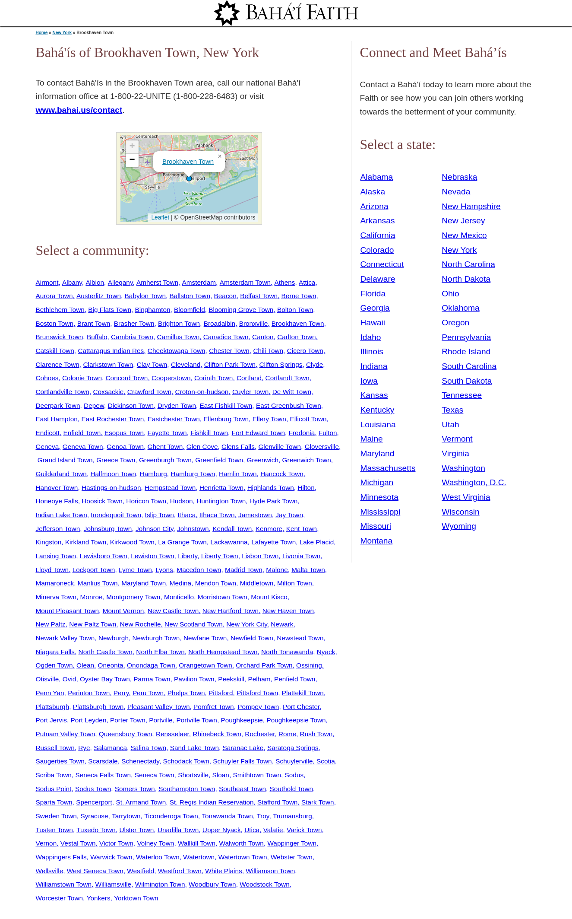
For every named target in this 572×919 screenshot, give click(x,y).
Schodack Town (186, 761)
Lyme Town (135, 569)
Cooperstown (171, 378)
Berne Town (298, 295)
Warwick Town (111, 857)
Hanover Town (57, 487)
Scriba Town (54, 775)
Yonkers (99, 898)
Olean (85, 665)
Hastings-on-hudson (111, 487)
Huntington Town (221, 501)
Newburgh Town (156, 638)
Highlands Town (270, 487)
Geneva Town (83, 446)
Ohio (450, 293)
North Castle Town (106, 651)
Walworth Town (241, 843)
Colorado (377, 249)
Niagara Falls (55, 651)
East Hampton (57, 419)
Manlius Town (98, 583)
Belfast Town (259, 295)
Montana (376, 540)
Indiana (374, 366)
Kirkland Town (85, 542)
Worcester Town (59, 898)
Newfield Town (252, 638)
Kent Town (301, 528)
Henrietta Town (221, 487)
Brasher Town (134, 323)
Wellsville (49, 870)
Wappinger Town (291, 843)
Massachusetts (388, 468)
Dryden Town (177, 405)
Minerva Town (56, 597)
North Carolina (468, 264)
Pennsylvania (466, 337)
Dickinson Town (131, 405)
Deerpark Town (58, 405)
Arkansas (377, 220)
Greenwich (262, 460)
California (377, 235)
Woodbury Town (212, 884)
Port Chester (301, 706)
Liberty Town (219, 556)
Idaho (370, 337)
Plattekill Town (303, 692)
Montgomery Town (133, 597)
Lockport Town (94, 569)
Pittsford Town (257, 692)
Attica (307, 282)
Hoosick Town (102, 501)
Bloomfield (189, 309)
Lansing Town (56, 556)
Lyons (164, 569)
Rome (287, 734)
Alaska (373, 191)
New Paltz (51, 624)
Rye (84, 747)
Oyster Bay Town (105, 679)
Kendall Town (232, 528)
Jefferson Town (58, 528)
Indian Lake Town (61, 514)
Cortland (249, 378)
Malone (277, 569)
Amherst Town (157, 282)
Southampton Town (186, 788)
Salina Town (149, 747)
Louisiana (378, 424)
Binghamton (153, 309)
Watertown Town (242, 857)
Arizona (374, 206)
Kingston (49, 542)
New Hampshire (471, 206)
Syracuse (94, 816)
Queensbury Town (125, 734)
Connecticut (382, 264)
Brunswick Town (59, 336)
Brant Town (94, 323)
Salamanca (110, 747)
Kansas (374, 395)
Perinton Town (89, 692)
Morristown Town (222, 597)
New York (62, 32)
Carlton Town (296, 336)
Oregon (455, 322)
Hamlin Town (238, 473)
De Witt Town (291, 391)
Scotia (325, 761)
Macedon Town (199, 569)
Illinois (371, 351)
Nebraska (459, 176)
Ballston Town (190, 295)
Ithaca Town (217, 514)
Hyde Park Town (274, 501)
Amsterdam (199, 282)
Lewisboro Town (103, 556)
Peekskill (231, 679)
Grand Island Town (65, 460)
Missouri (375, 526)
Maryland (377, 453)
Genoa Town (125, 446)
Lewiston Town (152, 556)
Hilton (305, 487)
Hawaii (373, 322)
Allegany (120, 282)
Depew (94, 405)
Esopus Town (124, 432)
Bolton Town (295, 309)
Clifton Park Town (230, 364)
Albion (94, 282)
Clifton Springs (281, 364)
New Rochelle (140, 624)
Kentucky (377, 409)
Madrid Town (243, 569)
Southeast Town (242, 788)
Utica (251, 829)
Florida (373, 293)
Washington (463, 468)
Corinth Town (213, 378)
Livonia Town (301, 556)
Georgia (375, 307)
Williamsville (113, 884)
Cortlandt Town (287, 378)
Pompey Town (258, 706)
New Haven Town (288, 610)
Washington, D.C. (474, 482)
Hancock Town (281, 473)
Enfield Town (82, 432)
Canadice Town (226, 336)
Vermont (457, 438)
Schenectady (140, 761)
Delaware (377, 278)
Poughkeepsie (241, 720)
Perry (121, 692)
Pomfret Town (213, 706)
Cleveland (185, 364)
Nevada (456, 191)
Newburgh (113, 638)
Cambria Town (132, 336)
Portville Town (196, 720)
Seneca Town (154, 775)
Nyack (326, 651)
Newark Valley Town (65, 638)
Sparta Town (54, 802)
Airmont (47, 282)
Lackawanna (228, 542)
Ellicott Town (308, 419)
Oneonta (110, 665)
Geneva (47, 446)
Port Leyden (89, 720)
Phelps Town (186, 692)
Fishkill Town (209, 432)
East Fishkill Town (226, 405)
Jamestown (255, 514)
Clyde (314, 364)
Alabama (376, 176)
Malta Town (308, 569)
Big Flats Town (109, 309)
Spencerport (94, 802)
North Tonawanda (287, 651)
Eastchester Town (174, 419)
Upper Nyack (221, 829)
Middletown (257, 583)
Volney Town (155, 843)
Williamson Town (270, 870)
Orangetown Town (205, 665)
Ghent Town (165, 446)
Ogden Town (54, 665)
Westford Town (180, 870)
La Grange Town (182, 542)
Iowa (369, 380)
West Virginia (466, 497)
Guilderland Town (61, 473)
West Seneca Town (95, 870)
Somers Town (135, 788)
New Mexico (464, 235)
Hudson (181, 501)
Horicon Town (146, 501)
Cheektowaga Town (176, 350)
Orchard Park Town (264, 665)
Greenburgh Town (165, 460)
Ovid (69, 679)
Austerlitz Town (98, 295)
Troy (262, 816)
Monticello (179, 597)
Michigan (377, 482)
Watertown (199, 857)
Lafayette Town (273, 542)
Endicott (48, 432)
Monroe (91, 597)
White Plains (223, 870)
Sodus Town (93, 788)
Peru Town (148, 692)
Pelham (259, 679)
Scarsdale (102, 761)
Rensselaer (172, 734)
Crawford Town (149, 391)
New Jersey (463, 220)
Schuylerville (294, 761)
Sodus (294, 775)
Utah (450, 424)
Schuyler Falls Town (242, 761)
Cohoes (47, 378)
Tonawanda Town (227, 816)
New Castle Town (173, 610)
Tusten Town (54, 829)
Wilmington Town (160, 884)
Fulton (328, 432)
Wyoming (459, 526)
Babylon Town (145, 295)
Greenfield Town (219, 460)
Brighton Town (179, 323)
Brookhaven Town (188, 161)
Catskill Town (55, 350)
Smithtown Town (257, 775)
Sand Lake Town (194, 747)
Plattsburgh (53, 706)
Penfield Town (294, 679)
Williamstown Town (64, 884)
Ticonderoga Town (171, 816)
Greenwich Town (306, 460)
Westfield (140, 870)
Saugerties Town (60, 761)
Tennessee (462, 395)
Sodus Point (54, 788)
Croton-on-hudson (202, 391)
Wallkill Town (196, 843)
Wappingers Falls (61, 857)
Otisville (47, 679)
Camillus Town (178, 336)
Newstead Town (300, 638)
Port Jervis (51, 720)
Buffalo (97, 336)
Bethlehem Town (60, 309)
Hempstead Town (170, 487)
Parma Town (151, 679)
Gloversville (322, 446)
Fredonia (302, 432)
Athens (285, 282)
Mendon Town (215, 583)
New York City (246, 624)
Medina (180, 583)
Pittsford (221, 692)
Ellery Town (269, 419)
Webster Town (292, 857)
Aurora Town (54, 295)
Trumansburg (292, 816)
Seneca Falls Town (103, 775)
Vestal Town (78, 843)
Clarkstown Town (108, 364)
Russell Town (55, 747)
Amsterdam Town (245, 282)
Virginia (455, 453)
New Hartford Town (230, 610)
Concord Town (127, 378)
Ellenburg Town (226, 419)
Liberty (187, 556)
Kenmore (269, 528)
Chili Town (268, 350)
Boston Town (55, 323)
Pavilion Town (194, 679)
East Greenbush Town (288, 405)
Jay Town (289, 514)
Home (42, 32)
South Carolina (469, 366)
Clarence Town (57, 364)
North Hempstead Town (222, 651)
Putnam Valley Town (65, 734)
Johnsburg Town (108, 528)
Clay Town (152, 364)
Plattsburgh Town (98, 706)
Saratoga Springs (293, 747)
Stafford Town (277, 802)
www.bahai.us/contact (79, 109)
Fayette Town (167, 432)
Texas (452, 409)
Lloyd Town (52, 569)
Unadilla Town (178, 829)
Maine (371, 438)
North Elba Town (160, 651)
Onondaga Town (151, 665)
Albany (72, 282)
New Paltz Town (92, 624)
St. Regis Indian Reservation (212, 802)
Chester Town (229, 350)
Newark (282, 624)
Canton (263, 336)
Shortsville (193, 775)
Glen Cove (202, 446)
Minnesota (379, 497)
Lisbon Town (260, 556)
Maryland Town (143, 583)
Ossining (309, 665)
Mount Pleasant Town (67, 610)
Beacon (225, 295)
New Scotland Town (193, 624)
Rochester (260, 734)
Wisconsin (460, 511)
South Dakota (467, 380)
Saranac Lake (243, 747)
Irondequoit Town (116, 514)
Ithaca (186, 514)
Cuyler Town (250, 391)
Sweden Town (56, 816)
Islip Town (159, 514)
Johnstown (193, 528)
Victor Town (116, 843)
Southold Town (291, 788)
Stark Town (317, 802)
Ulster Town (136, 829)
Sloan (220, 775)
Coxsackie (108, 391)
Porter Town (127, 720)
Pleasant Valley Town (158, 706)
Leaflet (159, 217)
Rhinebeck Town (217, 734)
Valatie (273, 829)
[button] (189, 178)
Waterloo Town (158, 857)
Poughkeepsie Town (296, 720)
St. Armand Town (141, 802)
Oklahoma (460, 307)
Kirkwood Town (132, 542)
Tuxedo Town (96, 829)
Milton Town (294, 583)
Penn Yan (50, 692)
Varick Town (304, 829)
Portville (161, 720)
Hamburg (153, 473)
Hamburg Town (193, 473)
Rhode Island (466, 351)
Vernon (46, 843)
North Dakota (466, 278)
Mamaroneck (55, 583)
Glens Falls (238, 446)
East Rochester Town (112, 419)
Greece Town (115, 460)
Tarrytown (126, 816)
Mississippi (380, 511)
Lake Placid (317, 542)
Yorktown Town (136, 898)
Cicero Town (305, 350)
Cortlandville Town (62, 391)
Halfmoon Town (113, 473)
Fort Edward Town (258, 432)
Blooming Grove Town (241, 309)
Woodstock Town (265, 884)
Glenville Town (279, 446)
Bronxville (253, 323)
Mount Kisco (269, 597)
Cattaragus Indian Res (111, 350)
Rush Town (316, 734)
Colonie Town (82, 378)
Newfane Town (205, 638)
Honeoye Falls (57, 501)
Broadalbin (219, 323)
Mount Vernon (123, 610)
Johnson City (155, 528)
